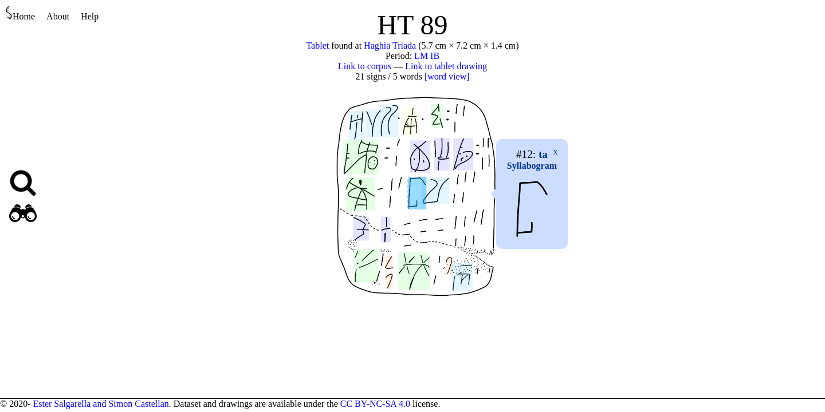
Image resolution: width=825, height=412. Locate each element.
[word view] (447, 76)
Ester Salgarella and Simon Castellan (100, 404)
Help (90, 16)
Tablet (317, 45)
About (57, 16)
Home (20, 13)
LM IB (426, 56)
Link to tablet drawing (446, 66)
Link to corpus (364, 66)
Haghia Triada (390, 45)
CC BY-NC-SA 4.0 (375, 404)
